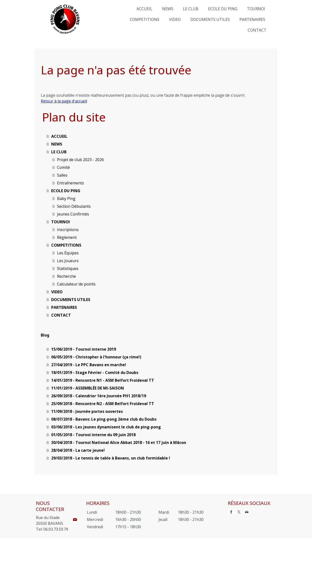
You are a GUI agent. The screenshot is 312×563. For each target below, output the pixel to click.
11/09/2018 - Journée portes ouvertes (87, 411)
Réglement (67, 237)
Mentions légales (47, 545)
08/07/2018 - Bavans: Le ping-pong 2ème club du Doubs (103, 419)
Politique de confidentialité (82, 545)
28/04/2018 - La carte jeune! (78, 450)
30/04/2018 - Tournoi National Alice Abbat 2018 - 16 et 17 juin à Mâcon (118, 442)
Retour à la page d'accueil (64, 101)
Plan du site (148, 545)
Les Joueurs (68, 260)
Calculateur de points (76, 284)
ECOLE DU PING (222, 8)
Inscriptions (68, 229)
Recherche (66, 276)
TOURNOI (256, 8)
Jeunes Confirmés (73, 214)
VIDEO (175, 19)
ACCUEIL (144, 8)
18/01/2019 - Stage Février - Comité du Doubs (94, 372)
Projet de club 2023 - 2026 (80, 159)
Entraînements (70, 183)
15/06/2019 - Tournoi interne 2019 (83, 349)
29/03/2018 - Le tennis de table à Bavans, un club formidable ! (110, 458)
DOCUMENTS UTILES (210, 19)
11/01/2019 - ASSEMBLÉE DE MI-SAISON (87, 388)
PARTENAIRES (252, 19)
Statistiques (67, 268)
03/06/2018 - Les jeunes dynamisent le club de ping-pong (106, 427)
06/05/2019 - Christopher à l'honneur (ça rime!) (96, 357)
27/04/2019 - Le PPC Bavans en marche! (88, 364)
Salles (62, 175)
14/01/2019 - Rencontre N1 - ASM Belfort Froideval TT (102, 380)
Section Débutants (74, 206)
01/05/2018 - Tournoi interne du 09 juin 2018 (93, 434)
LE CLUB (190, 8)
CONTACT (257, 30)
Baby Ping (66, 198)
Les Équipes (68, 253)
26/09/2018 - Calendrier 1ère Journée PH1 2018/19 (98, 395)
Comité (63, 167)
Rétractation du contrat (57, 550)
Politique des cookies (120, 545)
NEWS (167, 8)
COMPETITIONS (144, 19)
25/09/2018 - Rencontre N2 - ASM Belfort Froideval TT (102, 403)
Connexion (269, 556)
